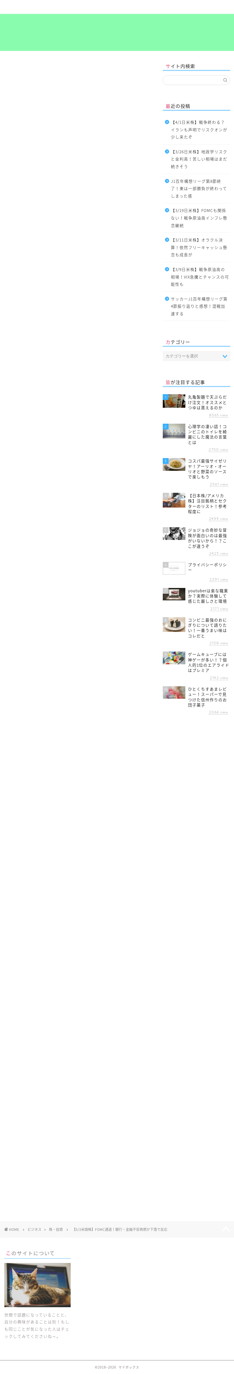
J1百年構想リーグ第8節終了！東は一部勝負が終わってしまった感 (199, 188)
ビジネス (98, 7)
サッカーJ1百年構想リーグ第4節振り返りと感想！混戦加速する (199, 306)
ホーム (24, 7)
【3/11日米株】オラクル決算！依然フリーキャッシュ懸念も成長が (199, 247)
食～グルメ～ (135, 7)
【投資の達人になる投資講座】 (39, 388)
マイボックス (117, 33)
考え (172, 7)
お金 (11, 781)
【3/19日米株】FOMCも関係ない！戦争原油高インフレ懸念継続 (199, 217)
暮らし (61, 7)
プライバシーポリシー (210, 9)
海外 (65, 781)
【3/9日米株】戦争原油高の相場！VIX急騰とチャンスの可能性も (200, 276)
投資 (49, 781)
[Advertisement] (77, 839)
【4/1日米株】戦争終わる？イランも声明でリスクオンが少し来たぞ (199, 129)
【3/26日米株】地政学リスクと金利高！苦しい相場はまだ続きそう (199, 159)
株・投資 (12, 69)
